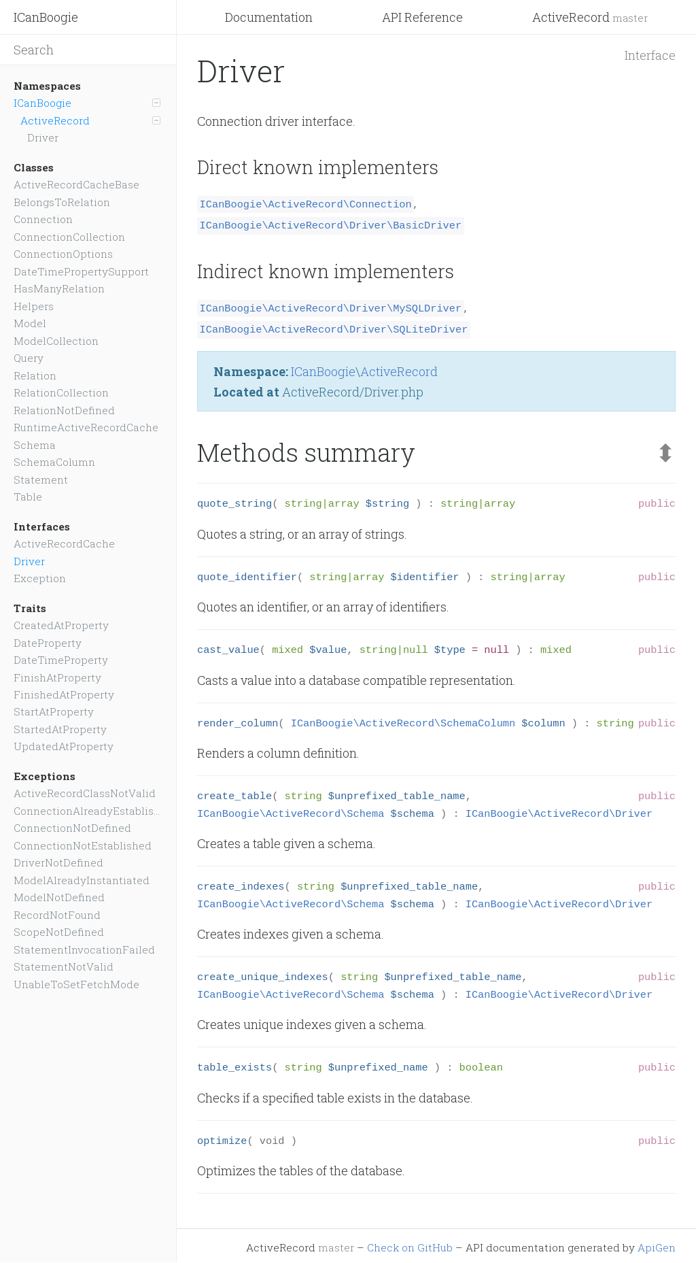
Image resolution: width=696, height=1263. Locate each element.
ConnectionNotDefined (72, 828)
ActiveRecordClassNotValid (85, 793)
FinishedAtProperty (64, 694)
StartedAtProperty (60, 729)
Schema (35, 445)
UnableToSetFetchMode (76, 984)
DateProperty (48, 643)
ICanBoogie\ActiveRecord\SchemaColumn (403, 719)
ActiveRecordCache (64, 543)
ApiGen (657, 1243)
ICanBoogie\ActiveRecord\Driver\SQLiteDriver (334, 326)
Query (29, 358)
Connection (43, 219)
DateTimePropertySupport (81, 271)
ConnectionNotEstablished (83, 845)
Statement (41, 479)
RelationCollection (61, 392)
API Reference (422, 17)
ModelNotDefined (59, 897)
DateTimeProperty (61, 660)
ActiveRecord (590, 17)
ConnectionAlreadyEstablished (88, 811)
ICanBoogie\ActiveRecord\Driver (559, 810)
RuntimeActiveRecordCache (86, 427)
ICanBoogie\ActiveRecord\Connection (306, 203)
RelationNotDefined (64, 410)
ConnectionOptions (63, 253)
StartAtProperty (54, 711)
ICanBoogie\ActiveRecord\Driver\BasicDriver (331, 224)
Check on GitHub (410, 1243)
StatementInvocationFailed (84, 949)
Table (28, 496)
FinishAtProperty (57, 677)
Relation (35, 375)
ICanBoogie (46, 17)
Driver (42, 137)
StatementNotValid (64, 966)
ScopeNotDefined (59, 932)
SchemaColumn (54, 462)
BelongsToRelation (62, 202)
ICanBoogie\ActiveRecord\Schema (290, 810)
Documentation (269, 17)
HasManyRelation (59, 288)
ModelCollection (56, 341)
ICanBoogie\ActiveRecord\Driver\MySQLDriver (331, 305)
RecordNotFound (57, 915)
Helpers (34, 306)
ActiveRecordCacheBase (76, 184)
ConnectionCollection (69, 236)
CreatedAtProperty (61, 625)
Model (30, 323)
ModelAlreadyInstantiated (82, 880)
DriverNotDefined (58, 862)
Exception (40, 578)
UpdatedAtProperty (64, 746)
